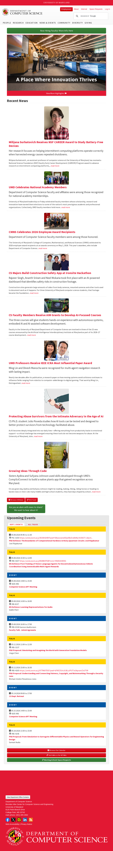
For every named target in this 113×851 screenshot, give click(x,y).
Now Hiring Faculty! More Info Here (56, 30)
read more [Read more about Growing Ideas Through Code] (96, 491)
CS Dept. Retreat (16, 696)
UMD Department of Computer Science (22, 12)
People (7, 22)
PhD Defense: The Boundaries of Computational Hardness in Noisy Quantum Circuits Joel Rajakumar (54, 540)
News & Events (48, 22)
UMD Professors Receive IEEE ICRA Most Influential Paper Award (50, 363)
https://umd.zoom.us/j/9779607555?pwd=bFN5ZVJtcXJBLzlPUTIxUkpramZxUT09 (54, 670)
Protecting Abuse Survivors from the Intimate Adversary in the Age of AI (56, 416)
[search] (90, 16)
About (76, 9)
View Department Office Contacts (18, 797)
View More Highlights (56, 93)
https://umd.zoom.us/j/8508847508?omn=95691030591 (43, 561)
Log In (107, 9)
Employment (66, 9)
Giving (88, 22)
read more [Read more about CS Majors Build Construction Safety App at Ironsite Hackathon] (34, 293)
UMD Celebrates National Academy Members (38, 187)
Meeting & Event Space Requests (56, 760)
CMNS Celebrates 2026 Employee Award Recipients (42, 232)
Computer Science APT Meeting (23, 586)
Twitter (13, 820)
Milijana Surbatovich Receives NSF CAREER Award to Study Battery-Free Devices (56, 144)
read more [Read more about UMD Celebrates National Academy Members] (65, 207)
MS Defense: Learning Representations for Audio (31, 607)
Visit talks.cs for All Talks (56, 755)
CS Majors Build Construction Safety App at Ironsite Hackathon (50, 273)
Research (18, 22)
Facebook (8, 820)
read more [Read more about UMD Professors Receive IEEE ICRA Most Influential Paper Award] (26, 383)
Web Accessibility (12, 824)
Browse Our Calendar (56, 750)
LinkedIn (25, 820)
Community (64, 22)
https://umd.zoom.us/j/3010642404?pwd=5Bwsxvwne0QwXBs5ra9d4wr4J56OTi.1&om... (55, 538)
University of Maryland (57, 3)
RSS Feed (31, 500)
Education (32, 22)
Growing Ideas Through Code (28, 471)
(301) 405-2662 (22, 815)
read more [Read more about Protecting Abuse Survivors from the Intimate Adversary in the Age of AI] (38, 436)
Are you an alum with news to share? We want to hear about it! (26, 509)
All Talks (33, 524)
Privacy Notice (26, 824)
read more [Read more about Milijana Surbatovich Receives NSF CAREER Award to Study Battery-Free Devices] (55, 166)
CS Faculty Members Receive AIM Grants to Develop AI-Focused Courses (55, 315)
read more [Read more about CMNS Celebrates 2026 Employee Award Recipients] (42, 248)
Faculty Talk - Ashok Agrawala (22, 630)
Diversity (77, 22)
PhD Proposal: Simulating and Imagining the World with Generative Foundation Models (48, 650)
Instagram (19, 820)
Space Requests (95, 9)
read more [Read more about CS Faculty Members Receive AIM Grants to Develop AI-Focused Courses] (31, 335)
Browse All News (16, 500)
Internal (84, 9)
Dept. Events (17, 524)
